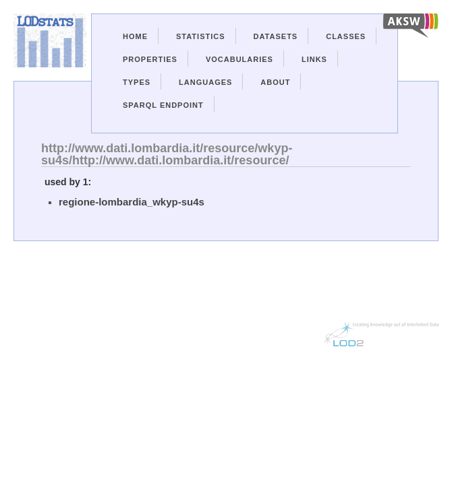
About (275, 82)
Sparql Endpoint (163, 105)
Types (136, 82)
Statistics (200, 36)
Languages (205, 82)
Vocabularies (239, 59)
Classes (346, 36)
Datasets (276, 36)
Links (314, 59)
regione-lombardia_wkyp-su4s (131, 201)
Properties (150, 59)
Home (135, 36)
